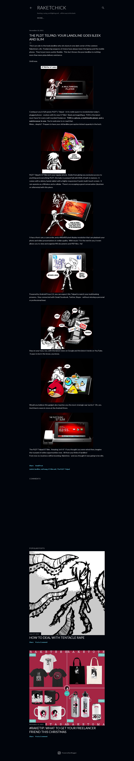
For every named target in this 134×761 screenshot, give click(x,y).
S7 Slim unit (52, 469)
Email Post (39, 466)
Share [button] (31, 466)
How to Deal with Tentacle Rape (57, 637)
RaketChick (51, 7)
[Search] (103, 7)
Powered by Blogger (67, 752)
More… (40, 18)
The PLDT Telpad (63, 469)
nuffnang (44, 469)
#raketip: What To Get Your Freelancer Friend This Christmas (62, 730)
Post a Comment (41, 642)
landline (37, 469)
